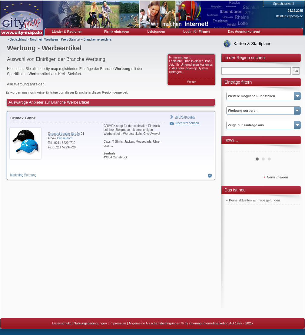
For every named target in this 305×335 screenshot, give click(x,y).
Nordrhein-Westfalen (44, 39)
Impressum (118, 323)
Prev (234, 149)
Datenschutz (61, 323)
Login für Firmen (196, 31)
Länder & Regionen (67, 31)
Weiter (191, 82)
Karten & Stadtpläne (252, 43)
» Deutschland (17, 39)
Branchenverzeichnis (98, 39)
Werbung (30, 175)
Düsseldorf (64, 138)
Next (292, 149)
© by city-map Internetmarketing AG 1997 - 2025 (217, 323)
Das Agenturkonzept (244, 31)
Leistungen (156, 31)
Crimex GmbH (23, 118)
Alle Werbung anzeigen (26, 84)
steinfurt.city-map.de (289, 16)
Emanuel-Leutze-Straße (64, 133)
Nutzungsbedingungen (90, 323)
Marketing (16, 175)
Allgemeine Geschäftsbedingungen (155, 323)
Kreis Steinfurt (70, 39)
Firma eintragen (116, 31)
